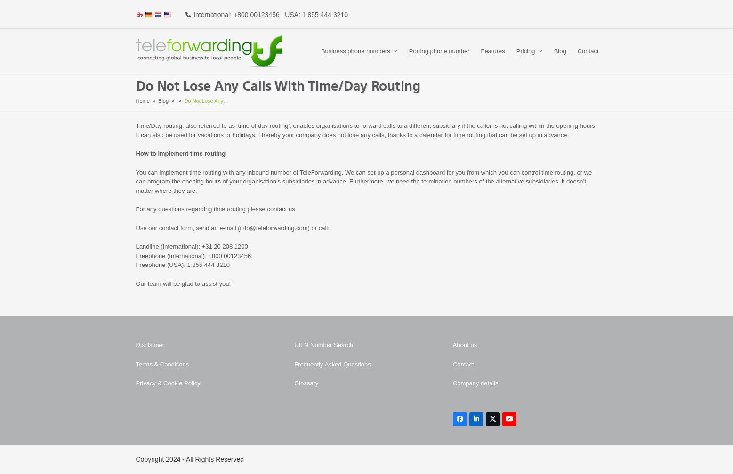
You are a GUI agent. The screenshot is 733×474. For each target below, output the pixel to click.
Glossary (306, 383)
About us (465, 345)
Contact (463, 364)
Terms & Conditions (162, 364)
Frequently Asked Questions (332, 364)
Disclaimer (150, 345)
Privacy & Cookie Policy (168, 383)
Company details (476, 383)
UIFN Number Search (323, 345)
